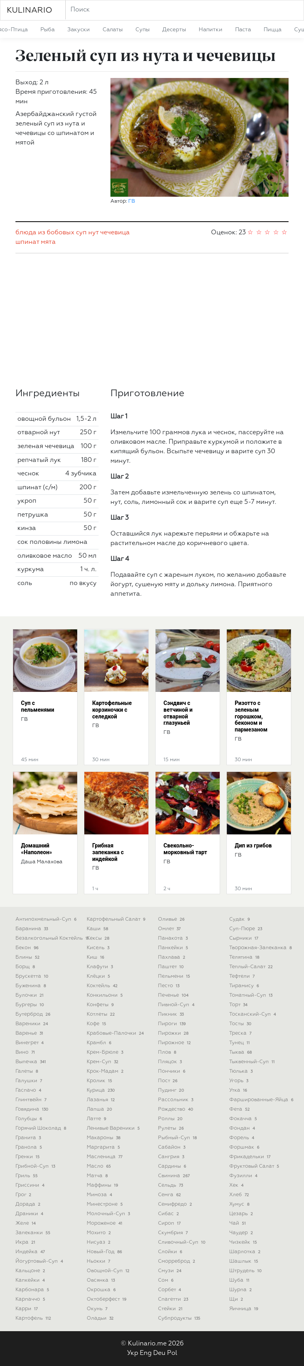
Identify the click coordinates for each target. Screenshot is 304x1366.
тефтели (242, 976)
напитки (210, 29)
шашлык (244, 1261)
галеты (27, 1071)
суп (81, 233)
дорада (28, 1204)
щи (237, 1299)
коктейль (103, 985)
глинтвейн (31, 1099)
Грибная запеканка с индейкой (108, 852)
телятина (245, 957)
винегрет (30, 1042)
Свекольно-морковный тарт (185, 848)
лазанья (101, 1099)
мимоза (100, 1194)
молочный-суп (109, 1213)
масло (99, 1166)
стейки (171, 1308)
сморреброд (177, 1261)
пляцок (170, 1061)
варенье (30, 1033)
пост (168, 1080)
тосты (241, 1023)
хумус (240, 1204)
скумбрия (173, 1232)
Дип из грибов (253, 845)
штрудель (246, 1270)
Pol (172, 1353)
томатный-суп (251, 995)
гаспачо (29, 1090)
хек (237, 1185)
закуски (78, 29)
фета (240, 1109)
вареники (32, 1023)
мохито (99, 1232)
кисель (99, 947)
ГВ (131, 201)
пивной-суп (177, 1004)
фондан (242, 1128)
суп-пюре (246, 928)
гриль (27, 1175)
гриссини (30, 1185)
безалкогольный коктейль (52, 938)
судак (240, 919)
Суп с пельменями (37, 706)
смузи (170, 1270)
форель (242, 1137)
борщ (25, 966)
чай (238, 1223)
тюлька (241, 1071)
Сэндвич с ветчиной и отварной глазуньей (177, 713)
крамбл (100, 1042)
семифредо (176, 1204)
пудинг (172, 1090)
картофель (34, 1318)
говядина (32, 1109)
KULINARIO (29, 10)
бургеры (30, 1004)
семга (170, 1194)
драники (30, 1213)
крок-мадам (106, 1071)
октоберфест (107, 1299)
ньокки (99, 1261)
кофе (97, 1023)
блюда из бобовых (44, 233)
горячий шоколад (41, 1128)
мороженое (105, 1223)
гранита (28, 1137)
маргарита (104, 1147)
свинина (174, 1175)
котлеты (101, 1014)
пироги (172, 1023)
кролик (100, 1080)
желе (26, 1223)
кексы (99, 938)
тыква (241, 1052)
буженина (31, 985)
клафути (100, 966)
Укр (132, 1353)
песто (169, 985)
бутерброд (33, 1014)
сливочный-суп (182, 1242)
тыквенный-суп (252, 1061)
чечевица (115, 233)
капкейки (30, 1280)
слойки (171, 1251)
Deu (159, 1353)
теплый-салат (251, 966)
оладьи (101, 1318)
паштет (171, 966)
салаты (113, 29)
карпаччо (31, 1299)
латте (97, 1118)
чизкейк (243, 1242)
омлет (170, 928)
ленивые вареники (114, 1128)
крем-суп (103, 1061)
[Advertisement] (152, 320)
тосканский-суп (253, 1014)
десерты (174, 29)
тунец (240, 1042)
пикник (171, 1014)
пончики (172, 1071)
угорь (239, 1080)
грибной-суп (36, 1166)
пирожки (174, 1033)
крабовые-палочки (116, 1033)
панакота (173, 938)
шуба (240, 1280)
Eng (146, 1353)
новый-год (105, 1251)
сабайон (172, 1147)
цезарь (242, 1213)
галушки (29, 1080)
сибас (169, 1213)
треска (241, 1033)
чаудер (242, 1232)
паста (243, 29)
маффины (103, 1185)
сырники (244, 938)
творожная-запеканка (261, 947)
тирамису (244, 985)
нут (93, 233)
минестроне (105, 1204)
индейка (30, 1251)
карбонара (33, 1289)
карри (27, 1308)
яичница (244, 1308)
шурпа (241, 1289)
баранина (32, 928)
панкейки (174, 947)
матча (98, 1175)
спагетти (174, 1299)
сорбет (170, 1289)
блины (28, 957)
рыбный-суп (178, 1137)
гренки (28, 1156)
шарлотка (245, 1251)
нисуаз (99, 1242)
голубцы (29, 1118)
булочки (30, 995)
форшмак (245, 1147)
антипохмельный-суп (46, 919)
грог (24, 1194)
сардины (173, 1166)
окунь (98, 1308)
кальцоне (31, 1270)
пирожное (175, 1042)
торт (239, 1004)
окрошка (102, 1289)
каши (98, 928)
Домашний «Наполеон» (36, 848)
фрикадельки (250, 1156)
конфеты (101, 1004)
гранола (29, 1147)
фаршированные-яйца (262, 1099)
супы (142, 29)
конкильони (105, 995)
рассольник (176, 1099)
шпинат (27, 242)
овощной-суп (109, 1270)
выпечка (31, 1061)
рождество (176, 1109)
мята (48, 242)
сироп (170, 1223)
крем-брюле (106, 1052)
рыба (47, 29)
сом (166, 1280)
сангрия (172, 1156)
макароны (104, 1137)
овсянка (101, 1280)
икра (26, 1242)
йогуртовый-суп (40, 1261)
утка (239, 1090)
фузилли (244, 1175)
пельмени (175, 976)
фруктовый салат (255, 1166)
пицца (272, 29)
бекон (27, 947)
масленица (105, 1156)
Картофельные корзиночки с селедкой (112, 710)
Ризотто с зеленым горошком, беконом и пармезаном (251, 716)
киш (96, 957)
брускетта (32, 976)
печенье (174, 995)
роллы (171, 1118)
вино (25, 1052)
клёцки (99, 976)
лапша (100, 1109)
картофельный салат (117, 919)
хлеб (240, 1194)
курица (101, 1090)
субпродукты (180, 1318)
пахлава (172, 957)
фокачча (243, 1118)
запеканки (33, 1232)
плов (168, 1052)
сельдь (171, 1185)
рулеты (171, 1128)
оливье (172, 919)
